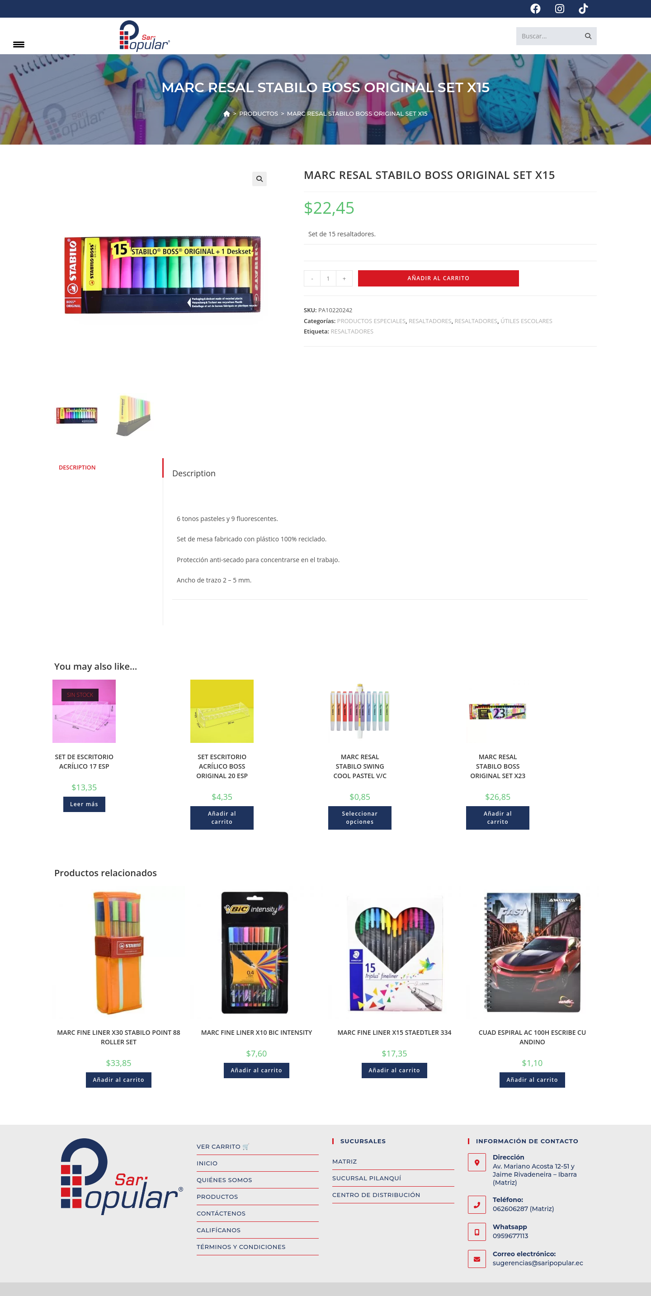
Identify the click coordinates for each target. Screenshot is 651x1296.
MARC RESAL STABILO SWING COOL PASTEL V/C (360, 766)
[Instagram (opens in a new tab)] (559, 9)
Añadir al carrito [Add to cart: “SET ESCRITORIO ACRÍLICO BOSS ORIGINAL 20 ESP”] (222, 818)
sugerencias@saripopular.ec (538, 1263)
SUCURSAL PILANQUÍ (366, 1178)
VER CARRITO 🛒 (223, 1146)
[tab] (108, 468)
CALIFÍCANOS (219, 1230)
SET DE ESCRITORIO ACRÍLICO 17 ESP (84, 761)
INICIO (207, 1163)
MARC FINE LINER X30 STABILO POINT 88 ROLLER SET (118, 1037)
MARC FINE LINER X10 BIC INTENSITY (256, 1032)
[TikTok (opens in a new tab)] (579, 9)
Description (77, 467)
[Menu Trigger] (18, 44)
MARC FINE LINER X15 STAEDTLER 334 (394, 1032)
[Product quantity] (328, 278)
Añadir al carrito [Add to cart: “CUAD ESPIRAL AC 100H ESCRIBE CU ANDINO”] (532, 1080)
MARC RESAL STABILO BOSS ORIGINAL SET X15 (357, 113)
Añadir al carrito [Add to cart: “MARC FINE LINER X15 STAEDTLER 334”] (394, 1070)
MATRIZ (344, 1161)
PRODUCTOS (217, 1196)
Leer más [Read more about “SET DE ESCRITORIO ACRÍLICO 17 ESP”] (84, 804)
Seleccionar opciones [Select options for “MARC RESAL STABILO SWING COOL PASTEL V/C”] (360, 818)
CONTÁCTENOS (221, 1213)
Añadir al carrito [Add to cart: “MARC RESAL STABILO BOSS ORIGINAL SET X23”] (498, 818)
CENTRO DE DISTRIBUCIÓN (376, 1194)
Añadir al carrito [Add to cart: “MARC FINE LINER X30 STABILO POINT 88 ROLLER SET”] (118, 1080)
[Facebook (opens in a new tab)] (535, 9)
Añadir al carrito (439, 278)
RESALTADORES (430, 321)
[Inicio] (226, 113)
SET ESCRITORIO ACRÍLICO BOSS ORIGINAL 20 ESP (222, 766)
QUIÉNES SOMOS (224, 1179)
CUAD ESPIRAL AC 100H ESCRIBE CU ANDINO (532, 1037)
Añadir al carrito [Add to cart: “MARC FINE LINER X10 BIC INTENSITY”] (256, 1070)
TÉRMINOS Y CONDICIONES (241, 1246)
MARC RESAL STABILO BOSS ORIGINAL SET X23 (497, 766)
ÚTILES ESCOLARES (526, 321)
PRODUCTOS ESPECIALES (371, 321)
